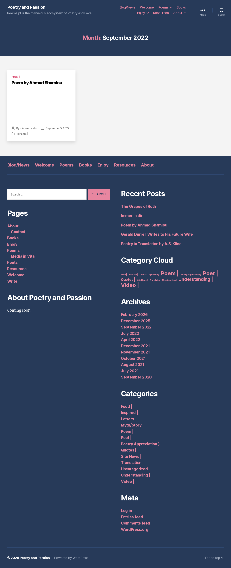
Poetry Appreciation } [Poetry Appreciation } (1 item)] (191, 274)
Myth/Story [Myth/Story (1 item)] (153, 274)
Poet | (126, 437)
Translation (131, 462)
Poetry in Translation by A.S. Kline (151, 244)
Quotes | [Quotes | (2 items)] (128, 280)
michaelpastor (28, 128)
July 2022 (130, 333)
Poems (163, 7)
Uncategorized (134, 469)
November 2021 (135, 352)
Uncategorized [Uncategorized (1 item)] (169, 280)
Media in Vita (23, 256)
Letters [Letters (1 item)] (143, 274)
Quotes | (128, 450)
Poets (12, 262)
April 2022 (130, 339)
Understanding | (135, 475)
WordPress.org (134, 529)
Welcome (147, 7)
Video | (127, 481)
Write (12, 281)
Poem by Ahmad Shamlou (37, 82)
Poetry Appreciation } (140, 444)
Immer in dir (132, 215)
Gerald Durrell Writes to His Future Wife (157, 234)
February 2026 (134, 314)
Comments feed (135, 523)
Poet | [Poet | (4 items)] (210, 273)
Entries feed (132, 517)
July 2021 (130, 371)
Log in (126, 510)
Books (181, 7)
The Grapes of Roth (138, 206)
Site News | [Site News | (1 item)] (142, 280)
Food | (126, 406)
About (177, 13)
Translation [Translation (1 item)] (155, 280)
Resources (161, 13)
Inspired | (129, 412)
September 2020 (136, 377)
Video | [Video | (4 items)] (130, 285)
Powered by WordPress (71, 558)
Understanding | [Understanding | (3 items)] (195, 279)
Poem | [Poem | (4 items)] (170, 273)
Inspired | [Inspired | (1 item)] (133, 274)
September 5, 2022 (57, 128)
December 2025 (135, 321)
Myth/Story (131, 425)
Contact (18, 232)
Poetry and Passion (26, 7)
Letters (127, 419)
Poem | (16, 77)
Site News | (131, 456)
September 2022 (136, 327)
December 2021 (135, 346)
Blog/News (127, 7)
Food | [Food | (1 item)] (124, 274)
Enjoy (141, 13)
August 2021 (132, 364)
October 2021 (133, 358)
